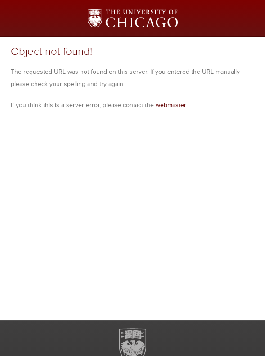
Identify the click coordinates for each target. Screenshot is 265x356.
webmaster (171, 104)
